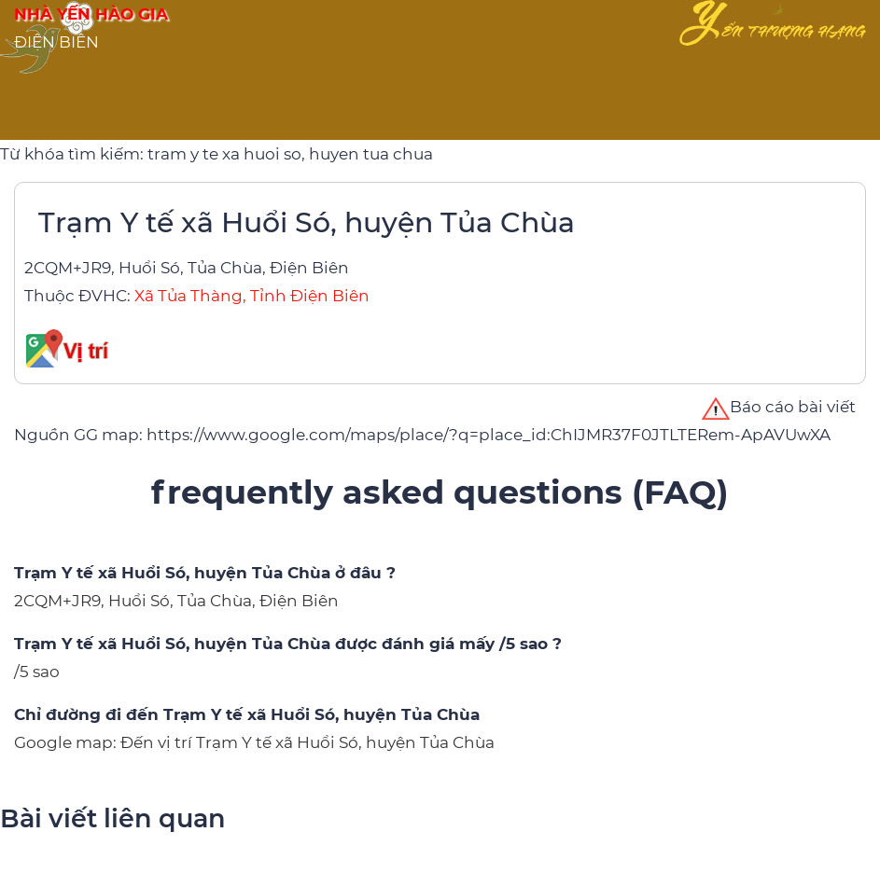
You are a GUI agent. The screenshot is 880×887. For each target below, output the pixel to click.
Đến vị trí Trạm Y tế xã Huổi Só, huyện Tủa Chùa (307, 742)
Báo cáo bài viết (779, 406)
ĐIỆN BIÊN (56, 42)
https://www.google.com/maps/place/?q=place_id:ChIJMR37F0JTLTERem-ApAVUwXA (489, 434)
